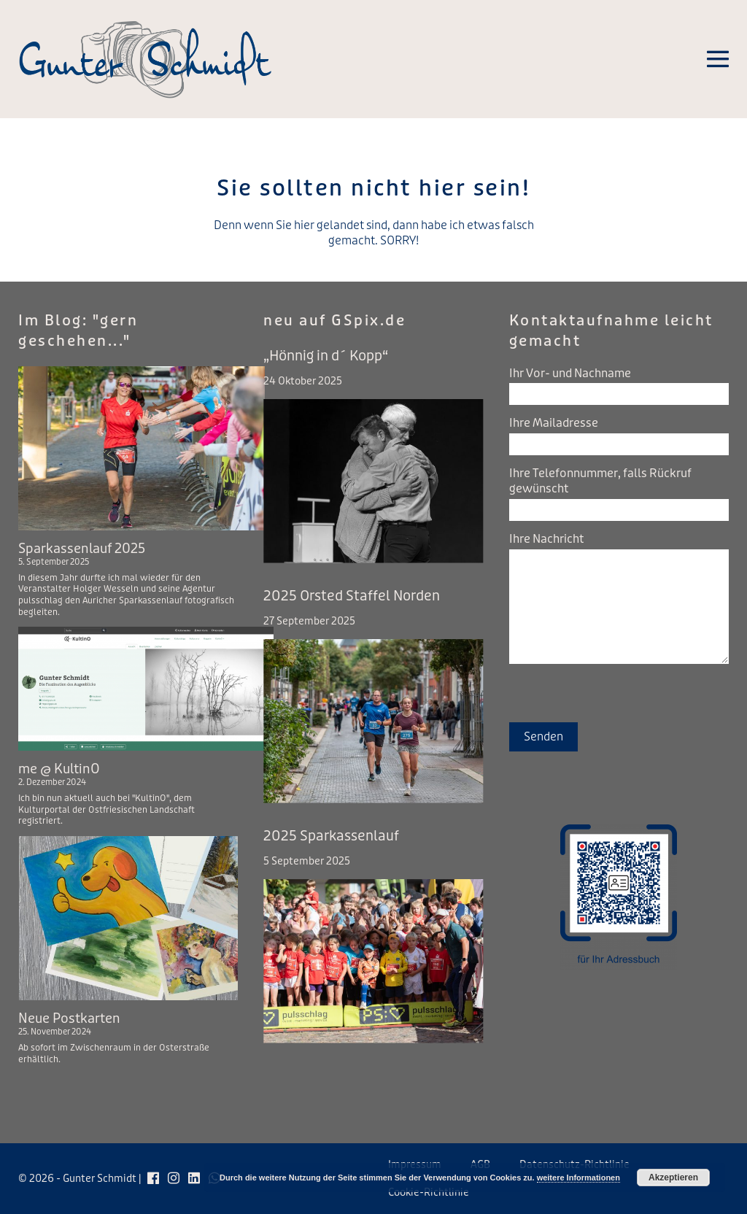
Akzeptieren (673, 1177)
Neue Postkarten (69, 1018)
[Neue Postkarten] (128, 918)
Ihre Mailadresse (553, 422)
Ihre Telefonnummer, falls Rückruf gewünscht (600, 480)
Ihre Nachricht (546, 538)
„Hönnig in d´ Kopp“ (325, 356)
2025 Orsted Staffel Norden (351, 596)
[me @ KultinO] (146, 689)
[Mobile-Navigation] (718, 59)
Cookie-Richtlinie (428, 1192)
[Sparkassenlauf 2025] (141, 448)
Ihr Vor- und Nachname (570, 373)
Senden (543, 736)
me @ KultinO (59, 769)
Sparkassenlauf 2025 (81, 548)
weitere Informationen (578, 1177)
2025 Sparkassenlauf (331, 836)
